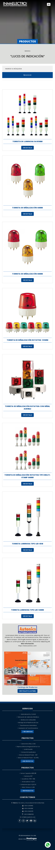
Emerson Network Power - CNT (28, 755)
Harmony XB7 (28, 776)
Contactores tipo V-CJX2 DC (28, 784)
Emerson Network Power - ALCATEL (28, 758)
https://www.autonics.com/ (27, 646)
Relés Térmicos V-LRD (28, 787)
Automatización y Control (28, 714)
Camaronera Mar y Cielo (28, 744)
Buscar (27, 75)
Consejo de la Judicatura (28, 752)
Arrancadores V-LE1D (28, 782)
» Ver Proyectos (27, 761)
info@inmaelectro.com (28, 817)
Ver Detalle (27, 148)
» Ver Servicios (27, 731)
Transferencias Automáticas (28, 725)
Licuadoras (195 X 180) (28, 779)
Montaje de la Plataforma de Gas (28, 722)
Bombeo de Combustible (28, 720)
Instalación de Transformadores (28, 728)
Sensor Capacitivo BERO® (28, 773)
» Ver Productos (27, 791)
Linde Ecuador (28, 749)
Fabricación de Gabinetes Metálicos (28, 717)
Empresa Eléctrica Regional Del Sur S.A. (28, 746)
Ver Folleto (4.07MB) (27, 691)
